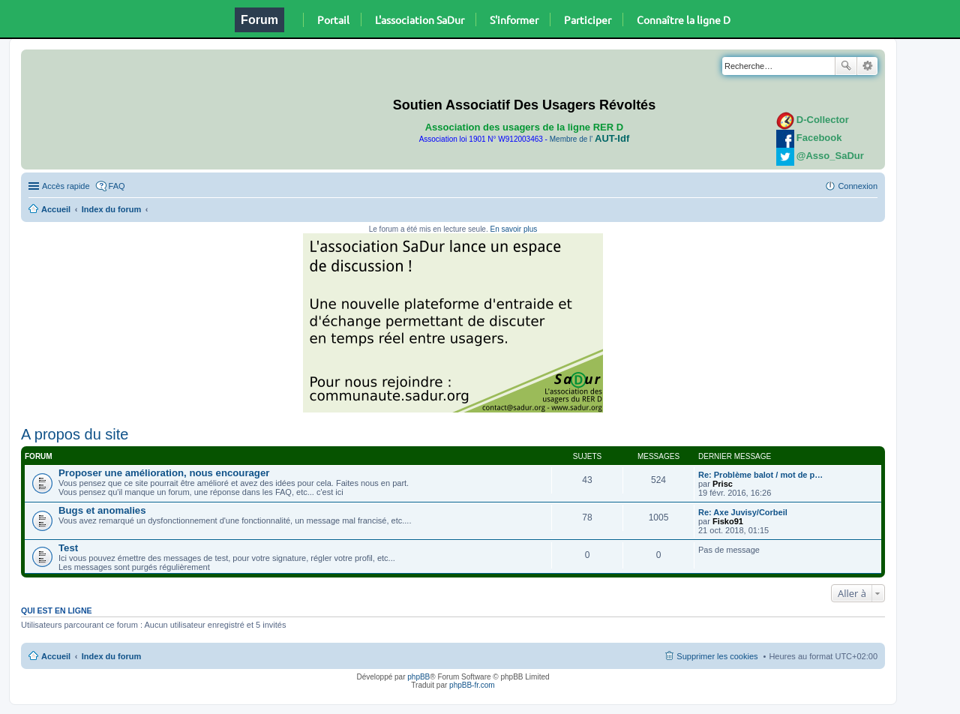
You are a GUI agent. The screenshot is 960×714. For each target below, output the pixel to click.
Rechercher (846, 66)
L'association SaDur (419, 19)
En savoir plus (513, 229)
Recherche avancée (867, 66)
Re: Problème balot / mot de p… (760, 474)
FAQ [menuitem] (117, 186)
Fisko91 (727, 521)
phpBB (418, 677)
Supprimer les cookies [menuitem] (717, 656)
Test (68, 548)
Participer (587, 19)
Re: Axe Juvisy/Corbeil (743, 512)
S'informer (514, 19)
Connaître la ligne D (683, 19)
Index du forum (111, 209)
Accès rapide (66, 186)
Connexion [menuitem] (858, 186)
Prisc (722, 483)
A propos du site (74, 434)
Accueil (55, 209)
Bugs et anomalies (102, 510)
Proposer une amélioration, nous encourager (163, 472)
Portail (333, 19)
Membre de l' (589, 139)
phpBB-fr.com (472, 685)
